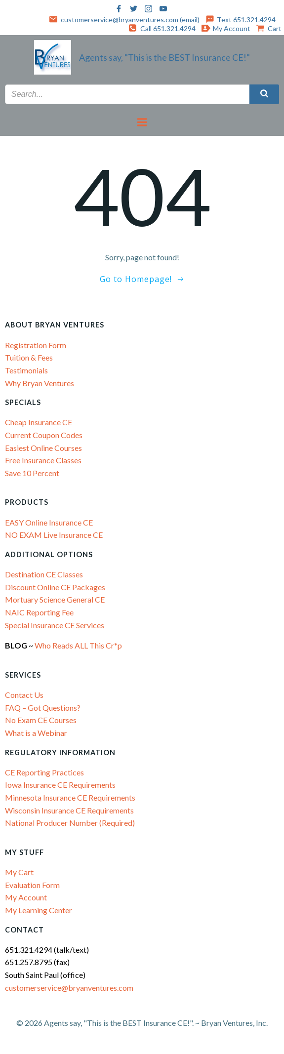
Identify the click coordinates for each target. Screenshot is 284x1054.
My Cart (19, 872)
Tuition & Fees (29, 357)
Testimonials (26, 370)
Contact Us (24, 694)
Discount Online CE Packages (55, 587)
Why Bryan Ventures (39, 383)
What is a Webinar (36, 732)
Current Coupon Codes (43, 435)
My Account (26, 897)
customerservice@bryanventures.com (69, 987)
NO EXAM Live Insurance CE (54, 534)
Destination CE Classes (44, 574)
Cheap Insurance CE (38, 422)
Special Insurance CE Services (54, 625)
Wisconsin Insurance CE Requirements (69, 810)
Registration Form (35, 345)
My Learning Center (38, 910)
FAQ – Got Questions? (43, 707)
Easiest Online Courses (43, 447)
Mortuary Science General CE (55, 599)
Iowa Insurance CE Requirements (60, 784)
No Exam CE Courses (41, 720)
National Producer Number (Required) (70, 822)
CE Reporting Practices (44, 772)
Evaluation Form (32, 885)
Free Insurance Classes (43, 460)
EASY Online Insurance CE (49, 522)
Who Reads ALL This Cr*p (79, 645)
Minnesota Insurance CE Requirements (70, 797)
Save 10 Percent (32, 473)
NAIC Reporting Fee (39, 612)
